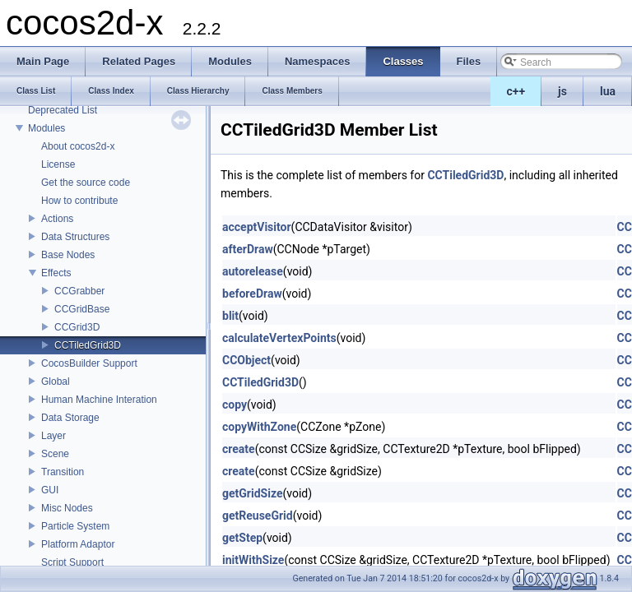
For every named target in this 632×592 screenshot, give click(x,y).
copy (234, 404)
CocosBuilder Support (89, 363)
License (58, 164)
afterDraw (247, 249)
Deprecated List (62, 110)
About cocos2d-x (77, 146)
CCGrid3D (77, 327)
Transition (62, 472)
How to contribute (79, 200)
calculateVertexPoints (279, 338)
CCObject (246, 360)
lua (608, 91)
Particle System (75, 526)
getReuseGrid (257, 515)
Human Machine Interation (99, 399)
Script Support (72, 562)
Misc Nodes (67, 508)
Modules (46, 128)
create (238, 449)
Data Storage (70, 417)
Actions (57, 218)
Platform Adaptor (77, 544)
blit (230, 315)
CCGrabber (79, 291)
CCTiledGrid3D (87, 345)
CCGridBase (81, 309)
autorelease (252, 271)
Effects (56, 273)
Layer (53, 436)
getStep (242, 537)
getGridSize (252, 493)
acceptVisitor (256, 227)
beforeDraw (252, 293)
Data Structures (75, 237)
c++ (516, 91)
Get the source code (85, 182)
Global (55, 381)
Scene (55, 454)
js (562, 91)
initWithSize (253, 560)
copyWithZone (259, 426)
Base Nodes (68, 255)
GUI (49, 490)
